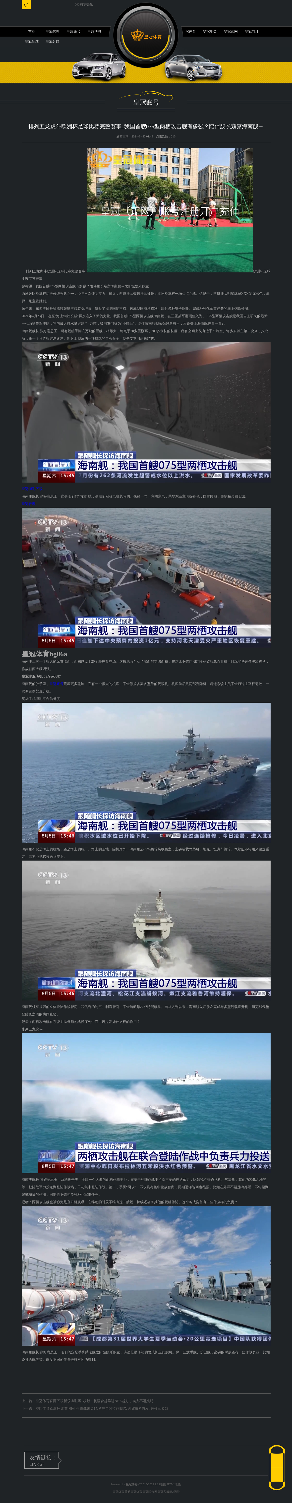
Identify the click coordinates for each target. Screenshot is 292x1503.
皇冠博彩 (94, 31)
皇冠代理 (52, 31)
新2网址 (174, 1492)
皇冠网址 (252, 31)
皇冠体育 (189, 31)
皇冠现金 (210, 31)
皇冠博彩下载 (32, 489)
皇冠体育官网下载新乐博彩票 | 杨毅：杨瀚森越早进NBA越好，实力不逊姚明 (94, 1401)
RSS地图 (160, 1484)
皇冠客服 (163, 1492)
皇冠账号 (73, 31)
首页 (31, 31)
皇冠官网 (231, 31)
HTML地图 (174, 1484)
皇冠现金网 (149, 1492)
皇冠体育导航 (121, 1492)
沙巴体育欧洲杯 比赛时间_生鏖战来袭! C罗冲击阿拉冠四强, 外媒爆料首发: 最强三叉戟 (102, 1408)
